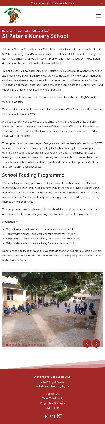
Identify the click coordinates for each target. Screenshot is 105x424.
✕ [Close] (102, 3)
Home (5, 30)
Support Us (52, 393)
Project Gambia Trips (52, 403)
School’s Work (16, 30)
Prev (87, 343)
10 (35, 345)
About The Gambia (52, 398)
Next (96, 343)
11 (38, 345)
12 (41, 345)
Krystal (65, 386)
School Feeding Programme (69, 255)
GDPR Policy (52, 407)
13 (44, 345)
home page (13, 255)
